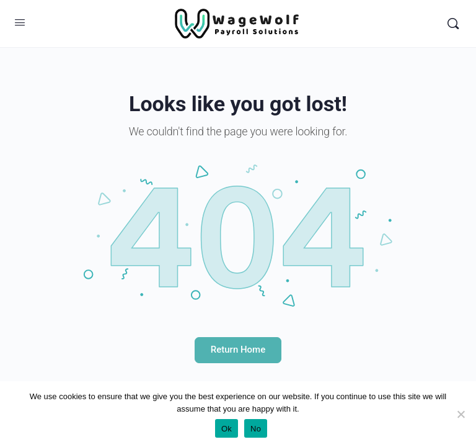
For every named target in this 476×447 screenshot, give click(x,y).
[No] (460, 414)
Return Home (238, 349)
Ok (226, 428)
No (255, 428)
